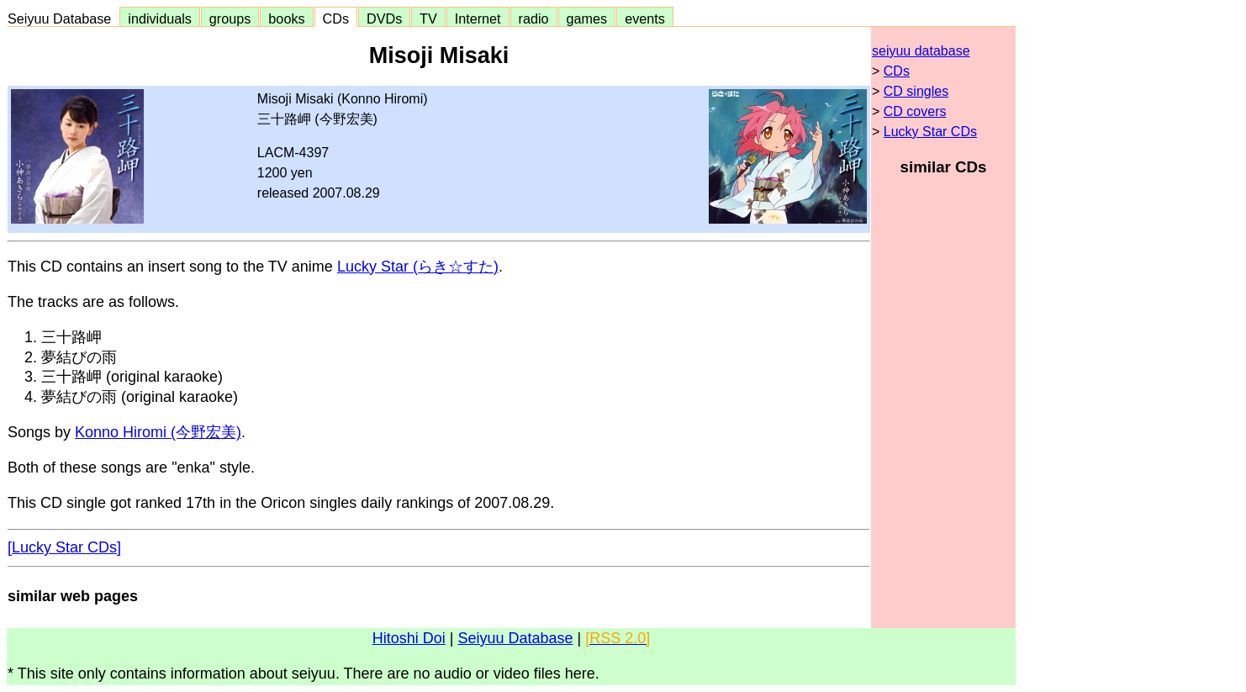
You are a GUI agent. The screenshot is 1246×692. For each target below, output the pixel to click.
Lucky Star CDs (930, 131)
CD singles (916, 91)
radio (534, 18)
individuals (159, 18)
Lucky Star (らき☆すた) (418, 266)
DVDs (384, 18)
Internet (478, 18)
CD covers (915, 111)
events (645, 18)
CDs (335, 18)
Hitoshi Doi (409, 638)
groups (230, 18)
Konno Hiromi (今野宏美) (158, 432)
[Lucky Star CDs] (64, 547)
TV (428, 18)
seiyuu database (921, 51)
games (587, 18)
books (286, 18)
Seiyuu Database (63, 18)
